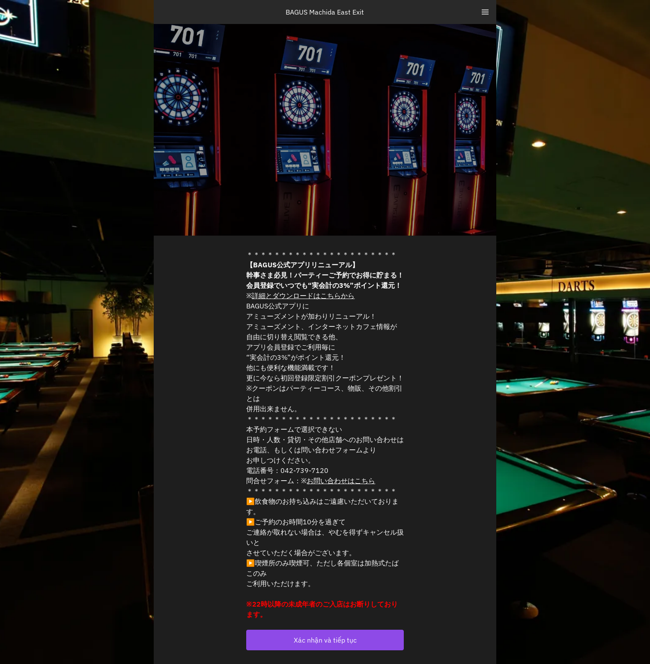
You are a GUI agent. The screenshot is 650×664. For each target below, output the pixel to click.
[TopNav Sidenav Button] (485, 12)
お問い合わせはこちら (341, 480)
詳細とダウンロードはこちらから (303, 295)
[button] (325, 640)
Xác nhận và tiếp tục (325, 640)
